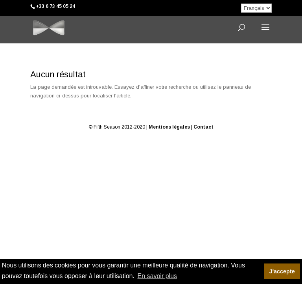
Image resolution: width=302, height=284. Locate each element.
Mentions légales (169, 127)
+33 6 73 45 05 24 (55, 6)
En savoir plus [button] (157, 276)
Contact (203, 127)
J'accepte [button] (282, 271)
